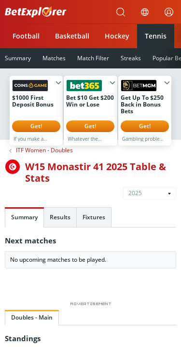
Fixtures (94, 224)
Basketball (72, 35)
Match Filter (93, 58)
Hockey (117, 35)
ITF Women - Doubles (44, 157)
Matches (54, 58)
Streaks (131, 58)
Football (26, 35)
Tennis (156, 35)
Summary (24, 224)
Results (60, 224)
